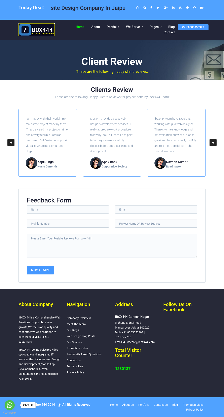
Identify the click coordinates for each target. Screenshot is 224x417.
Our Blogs (73, 330)
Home (80, 27)
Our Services (74, 342)
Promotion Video (77, 348)
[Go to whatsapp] (10, 405)
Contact (169, 32)
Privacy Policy (75, 372)
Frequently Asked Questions (84, 354)
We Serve (133, 27)
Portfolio (113, 27)
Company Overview (79, 318)
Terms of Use (75, 366)
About (95, 27)
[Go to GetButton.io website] (9, 413)
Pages (154, 27)
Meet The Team (76, 324)
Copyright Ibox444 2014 (38, 405)
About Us (128, 404)
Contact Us (74, 360)
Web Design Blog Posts (81, 336)
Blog (171, 27)
